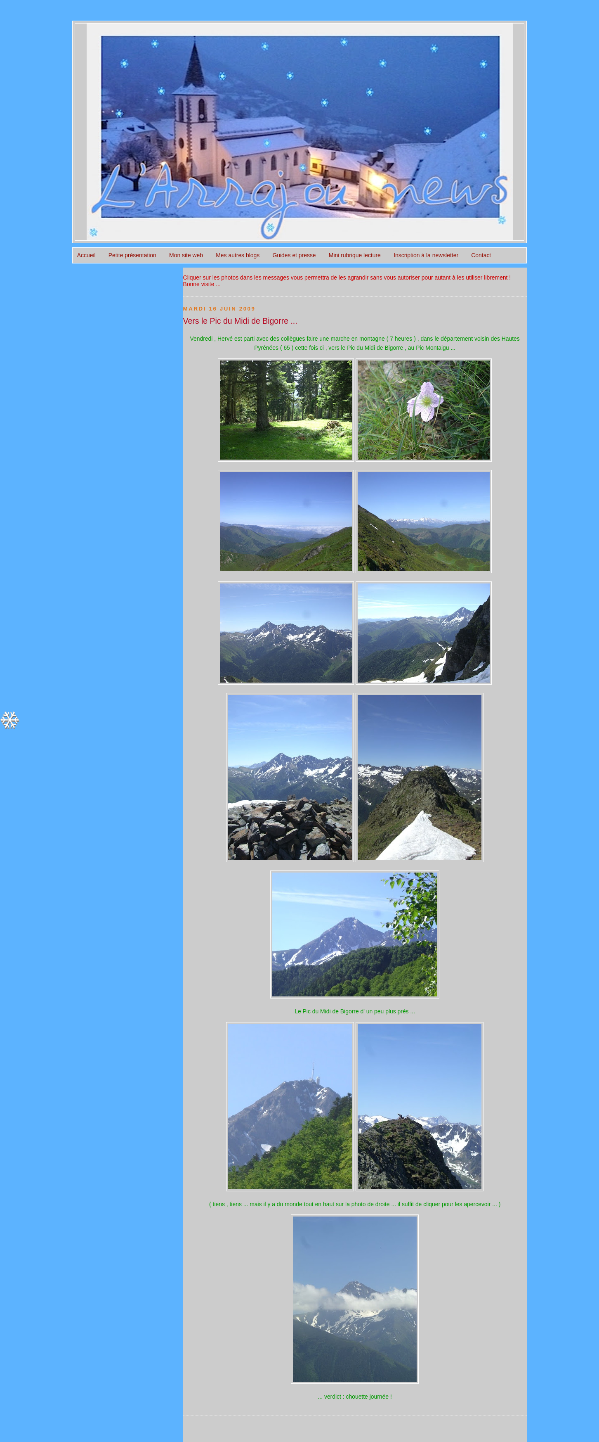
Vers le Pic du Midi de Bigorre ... (240, 320)
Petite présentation (132, 255)
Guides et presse (294, 255)
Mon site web (186, 255)
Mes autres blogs (237, 255)
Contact (481, 255)
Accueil (86, 255)
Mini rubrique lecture (355, 255)
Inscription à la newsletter (426, 255)
